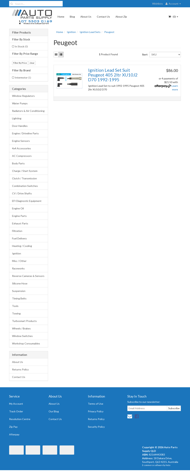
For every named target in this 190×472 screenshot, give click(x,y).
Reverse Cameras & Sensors (28, 275)
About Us (85, 16)
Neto (168, 465)
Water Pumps (20, 103)
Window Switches (22, 335)
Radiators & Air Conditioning (28, 110)
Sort (144, 54)
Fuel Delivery (19, 238)
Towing (16, 313)
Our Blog (54, 411)
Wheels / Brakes (21, 328)
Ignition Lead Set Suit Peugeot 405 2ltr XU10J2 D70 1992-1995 (113, 74)
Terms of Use (95, 403)
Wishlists (157, 3)
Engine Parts (19, 215)
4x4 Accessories (21, 148)
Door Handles (20, 125)
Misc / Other (19, 260)
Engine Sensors (21, 140)
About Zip (121, 16)
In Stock (21, 46)
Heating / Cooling (22, 245)
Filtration (17, 230)
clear (32, 62)
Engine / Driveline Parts (25, 133)
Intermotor (23, 77)
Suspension (18, 290)
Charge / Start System (24, 170)
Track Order (16, 411)
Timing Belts (19, 298)
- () (173, 16)
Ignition (16, 253)
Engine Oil (18, 208)
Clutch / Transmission (24, 178)
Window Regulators (23, 95)
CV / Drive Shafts (22, 193)
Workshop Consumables (26, 343)
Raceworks (18, 268)
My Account (16, 403)
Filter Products (21, 32)
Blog (72, 16)
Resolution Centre (19, 419)
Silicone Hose (19, 283)
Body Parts (18, 163)
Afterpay (14, 434)
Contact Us (103, 16)
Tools (15, 305)
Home (61, 16)
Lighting (16, 118)
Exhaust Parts (20, 223)
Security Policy (96, 426)
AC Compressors (22, 155)
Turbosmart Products (24, 320)
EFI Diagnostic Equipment (26, 200)
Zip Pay (13, 426)
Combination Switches (25, 185)
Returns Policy (20, 369)
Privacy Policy (95, 411)
